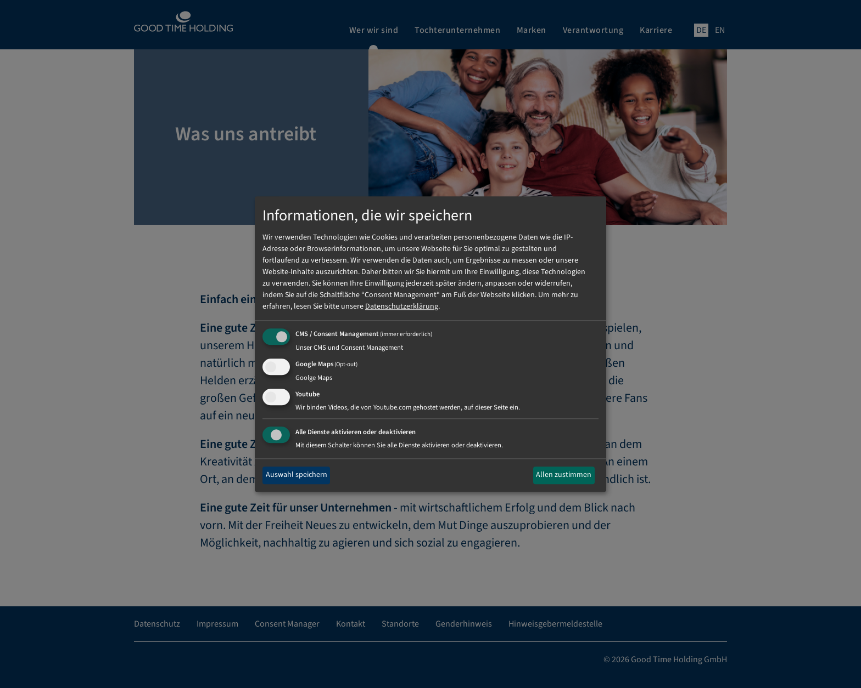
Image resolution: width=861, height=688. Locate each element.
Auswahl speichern (296, 475)
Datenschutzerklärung (401, 307)
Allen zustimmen (563, 475)
